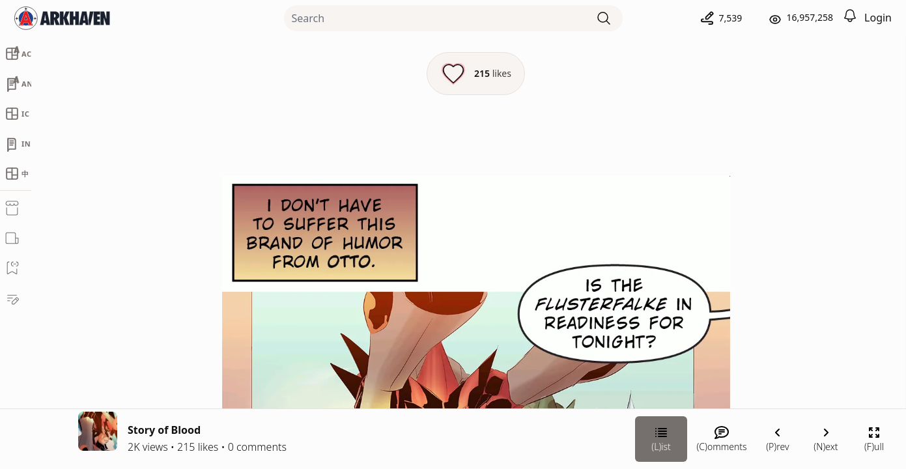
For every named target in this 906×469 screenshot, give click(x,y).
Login (878, 17)
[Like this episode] (331, 73)
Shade (759, 252)
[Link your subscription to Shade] (702, 371)
